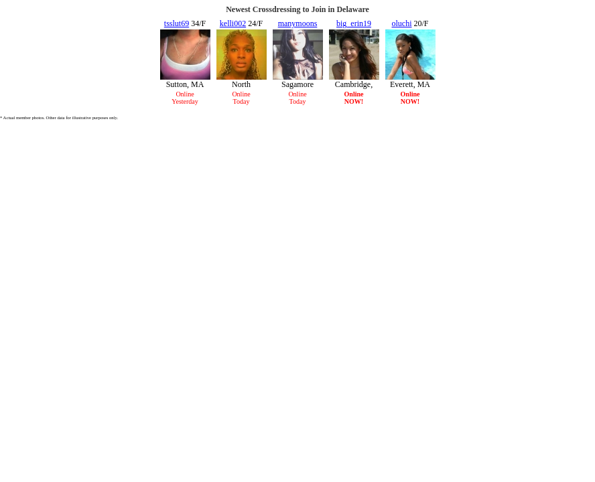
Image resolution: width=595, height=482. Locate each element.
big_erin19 (353, 23)
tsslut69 (176, 23)
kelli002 (233, 23)
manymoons (298, 23)
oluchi (401, 23)
